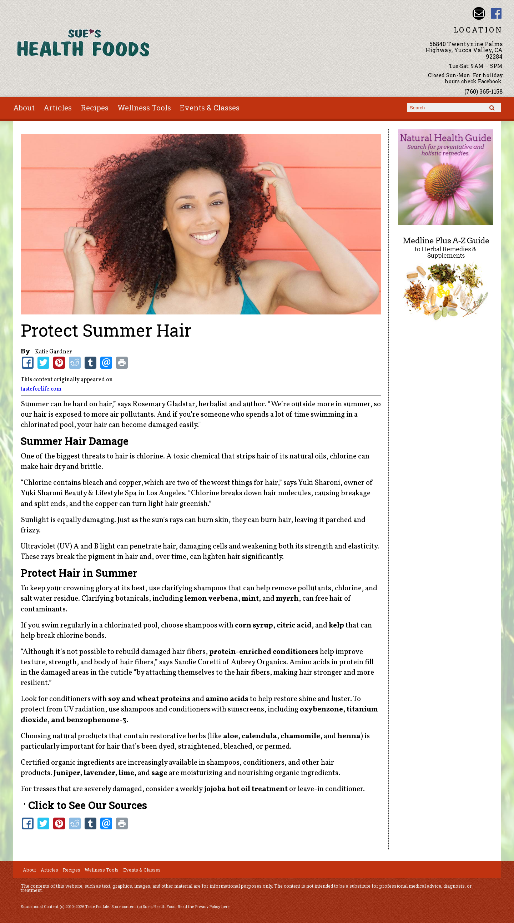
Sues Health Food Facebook (496, 13)
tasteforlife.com (41, 389)
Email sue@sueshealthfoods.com (479, 13)
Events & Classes (210, 108)
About (24, 108)
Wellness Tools (144, 108)
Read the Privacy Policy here (204, 906)
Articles (58, 108)
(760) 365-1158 (483, 91)
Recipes (95, 108)
